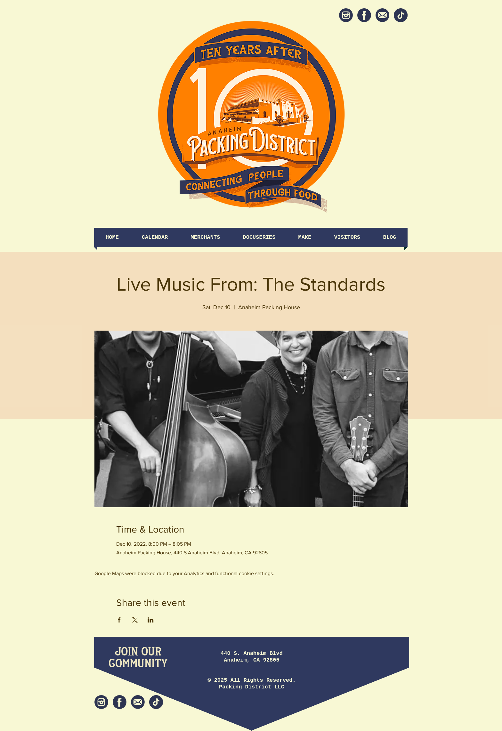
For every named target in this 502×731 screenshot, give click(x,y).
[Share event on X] (135, 620)
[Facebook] (364, 15)
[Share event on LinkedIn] (151, 620)
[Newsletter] (382, 15)
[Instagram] (346, 15)
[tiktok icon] (401, 15)
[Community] (138, 664)
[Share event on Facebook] (119, 620)
